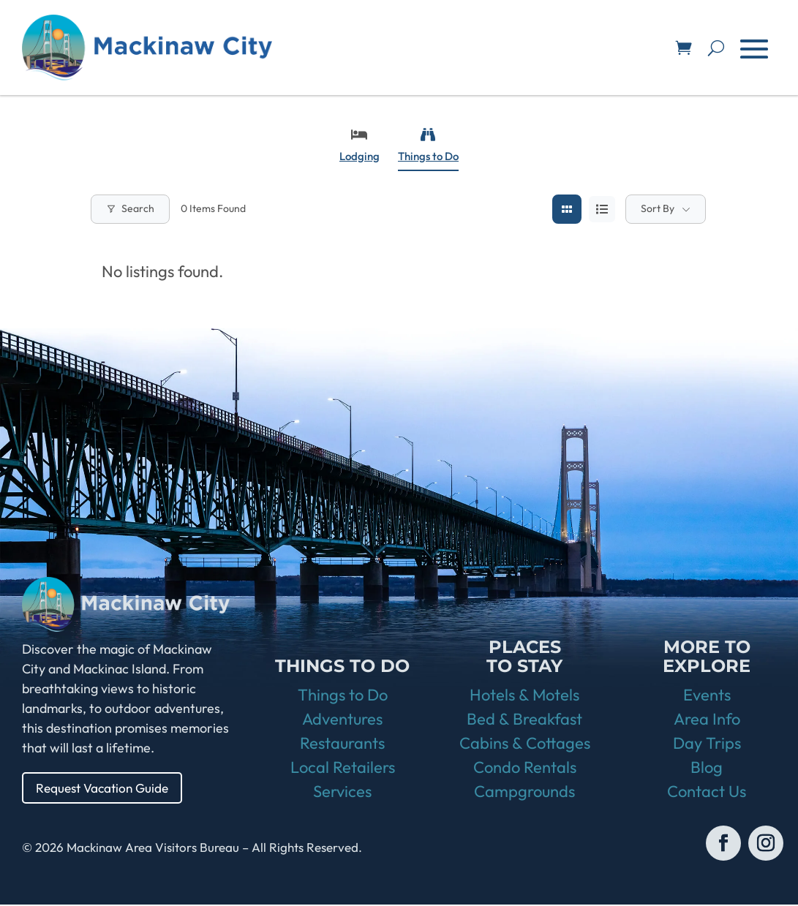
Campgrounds (524, 792)
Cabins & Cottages (524, 744)
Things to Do (428, 145)
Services (342, 792)
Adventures (342, 720)
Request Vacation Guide (106, 787)
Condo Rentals (524, 768)
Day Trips (707, 744)
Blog (706, 768)
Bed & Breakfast (524, 720)
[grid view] (566, 209)
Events (707, 696)
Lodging (359, 145)
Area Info (707, 720)
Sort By (657, 208)
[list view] (602, 209)
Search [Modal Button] (130, 208)
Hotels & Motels (524, 696)
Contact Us (706, 792)
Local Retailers (342, 768)
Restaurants (342, 744)
